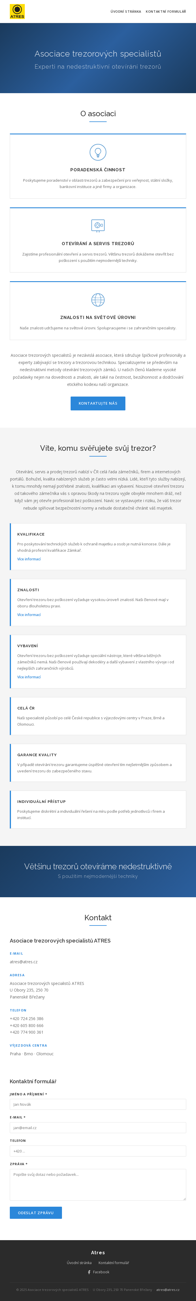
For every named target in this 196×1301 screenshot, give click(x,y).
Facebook (98, 1272)
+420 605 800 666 (27, 1025)
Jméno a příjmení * (28, 1094)
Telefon (18, 1140)
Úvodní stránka (126, 11)
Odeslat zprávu (36, 1212)
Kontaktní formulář (166, 11)
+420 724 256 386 (27, 1018)
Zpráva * (19, 1164)
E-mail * (18, 1117)
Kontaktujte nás (98, 403)
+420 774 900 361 (27, 1032)
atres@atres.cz (23, 961)
